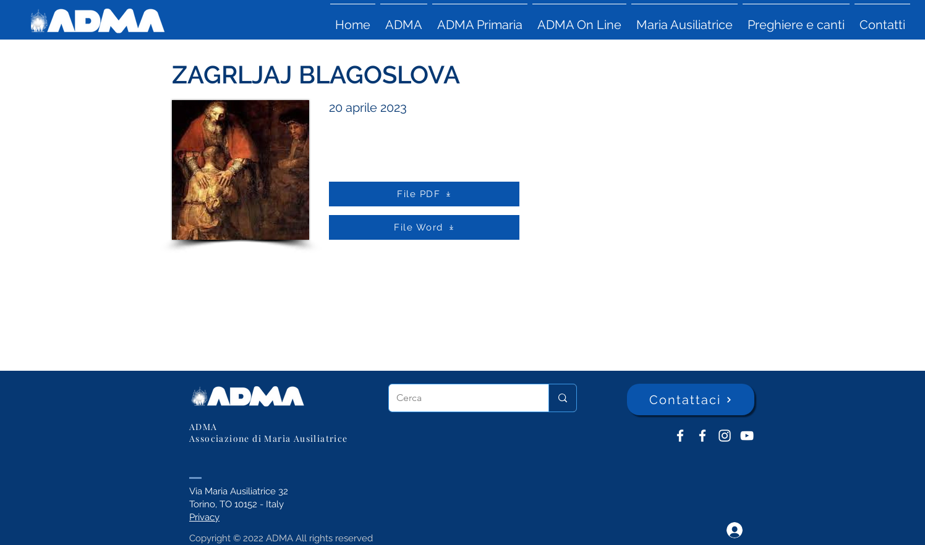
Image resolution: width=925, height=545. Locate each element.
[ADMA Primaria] (702, 436)
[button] (404, 19)
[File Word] (424, 227)
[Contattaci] (690, 399)
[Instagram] (725, 436)
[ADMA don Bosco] (680, 436)
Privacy (204, 517)
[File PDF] (424, 194)
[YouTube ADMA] (747, 436)
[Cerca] (459, 398)
